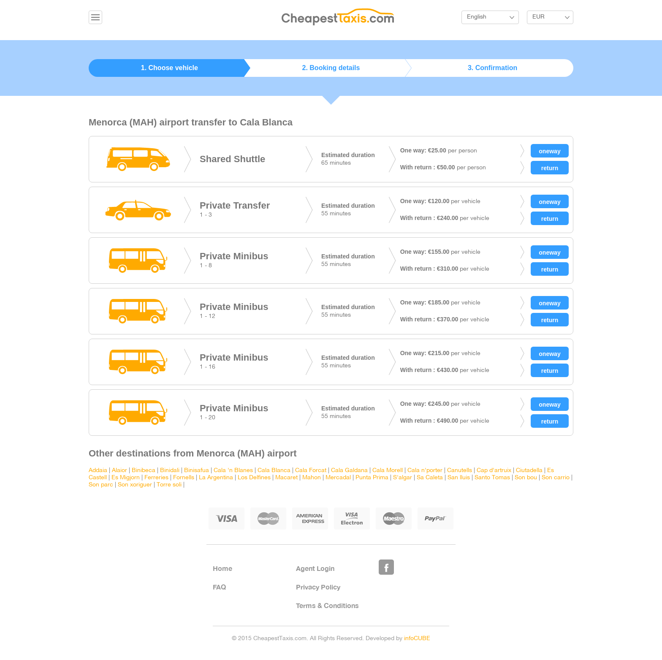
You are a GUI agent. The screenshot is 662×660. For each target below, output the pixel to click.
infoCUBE (417, 638)
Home (222, 568)
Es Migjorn (125, 478)
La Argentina (216, 478)
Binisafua (196, 470)
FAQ (219, 587)
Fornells (183, 478)
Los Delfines (254, 478)
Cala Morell (387, 470)
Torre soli (169, 485)
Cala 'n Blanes (233, 470)
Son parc (101, 485)
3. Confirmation (492, 67)
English (476, 17)
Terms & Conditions (327, 605)
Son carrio (556, 478)
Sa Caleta (430, 478)
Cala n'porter (424, 470)
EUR (538, 17)
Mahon (311, 478)
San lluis (459, 478)
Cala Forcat (310, 470)
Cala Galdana (349, 470)
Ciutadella (529, 470)
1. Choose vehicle (169, 67)
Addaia (98, 470)
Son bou (526, 478)
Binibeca (143, 470)
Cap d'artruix (494, 470)
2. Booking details (331, 67)
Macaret (286, 478)
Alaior (119, 470)
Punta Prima (371, 478)
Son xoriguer (135, 485)
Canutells (459, 470)
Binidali (169, 470)
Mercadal (338, 478)
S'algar (402, 478)
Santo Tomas (492, 478)
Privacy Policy (318, 587)
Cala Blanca (274, 470)
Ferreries (156, 478)
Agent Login (315, 568)
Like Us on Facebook (386, 567)
